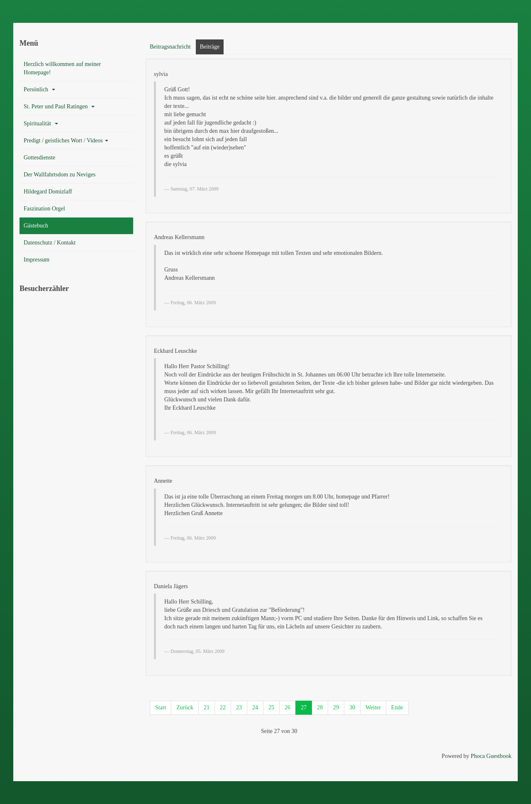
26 (287, 707)
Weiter (373, 707)
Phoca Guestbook (491, 756)
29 (336, 707)
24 (255, 707)
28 (320, 707)
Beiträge (209, 47)
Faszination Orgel (44, 208)
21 (206, 707)
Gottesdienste (39, 157)
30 (352, 707)
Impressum (36, 260)
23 (239, 707)
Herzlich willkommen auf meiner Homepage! (62, 68)
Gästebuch (36, 225)
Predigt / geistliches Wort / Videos (66, 140)
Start (160, 707)
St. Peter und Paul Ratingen (59, 106)
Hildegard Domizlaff (48, 191)
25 (271, 707)
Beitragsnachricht (170, 47)
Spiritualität (41, 123)
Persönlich (39, 89)
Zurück (184, 707)
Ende (397, 707)
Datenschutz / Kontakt (50, 242)
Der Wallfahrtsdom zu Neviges (59, 174)
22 (223, 707)
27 (304, 707)
